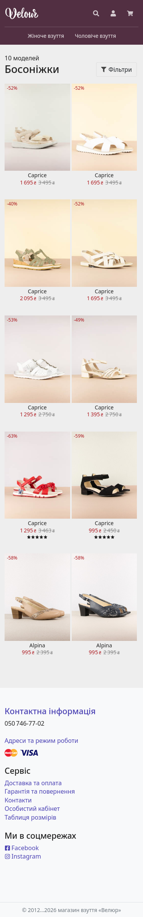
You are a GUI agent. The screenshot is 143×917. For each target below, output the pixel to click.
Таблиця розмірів (30, 817)
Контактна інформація (50, 710)
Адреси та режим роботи (41, 740)
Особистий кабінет (32, 808)
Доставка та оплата (33, 783)
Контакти (18, 800)
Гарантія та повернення (40, 791)
